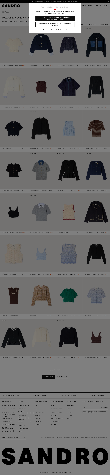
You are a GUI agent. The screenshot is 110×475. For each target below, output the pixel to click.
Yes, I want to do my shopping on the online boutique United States (55, 18)
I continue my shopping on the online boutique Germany (55, 24)
